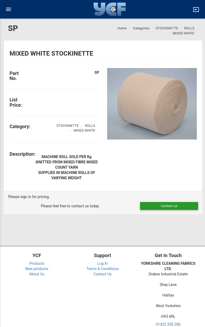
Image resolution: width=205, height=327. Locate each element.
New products (37, 269)
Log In (102, 263)
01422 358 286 (168, 324)
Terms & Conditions (102, 269)
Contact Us (102, 274)
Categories (141, 28)
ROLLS (189, 28)
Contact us (169, 206)
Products (36, 263)
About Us (36, 274)
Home (122, 28)
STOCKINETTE (167, 28)
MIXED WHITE (183, 33)
